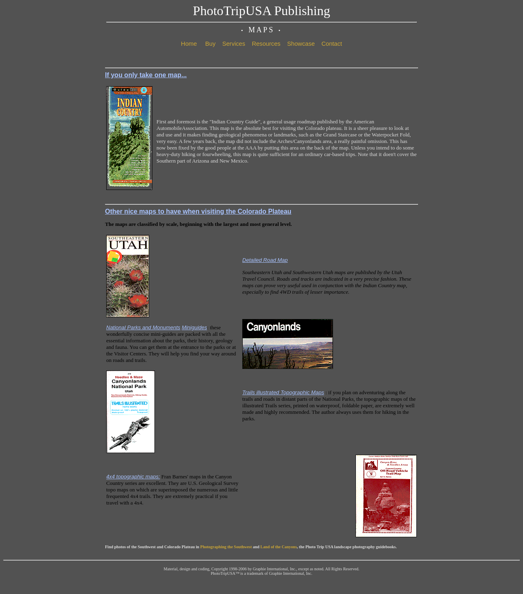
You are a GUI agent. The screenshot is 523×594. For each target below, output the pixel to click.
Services (233, 43)
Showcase (301, 43)
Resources (266, 43)
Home (189, 43)
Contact (332, 43)
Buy (210, 43)
